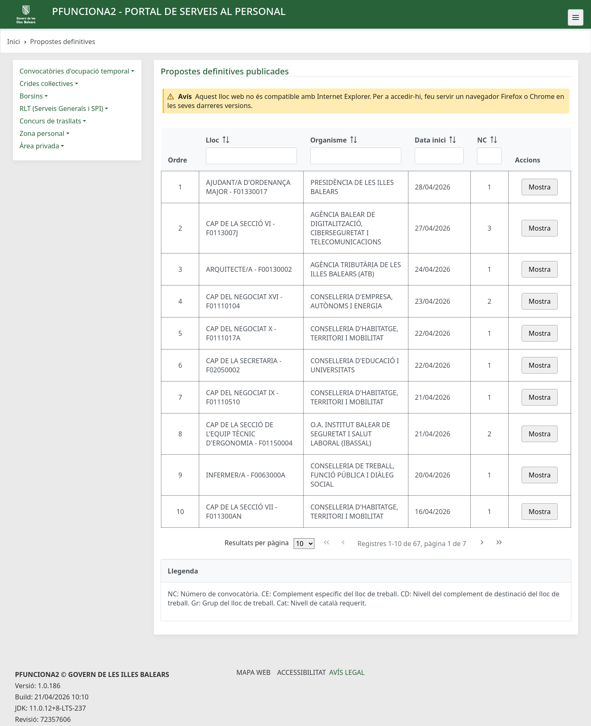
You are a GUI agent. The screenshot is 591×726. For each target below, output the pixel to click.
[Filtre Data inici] (439, 156)
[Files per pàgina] (304, 543)
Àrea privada (39, 145)
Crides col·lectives (46, 83)
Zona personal (42, 133)
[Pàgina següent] (482, 542)
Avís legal (347, 672)
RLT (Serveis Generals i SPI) (61, 108)
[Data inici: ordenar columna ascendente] (439, 149)
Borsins (31, 96)
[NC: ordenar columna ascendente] (489, 149)
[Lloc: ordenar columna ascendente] (251, 149)
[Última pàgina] (499, 542)
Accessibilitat (301, 672)
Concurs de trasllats (50, 121)
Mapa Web (253, 672)
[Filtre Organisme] (355, 156)
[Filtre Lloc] (251, 156)
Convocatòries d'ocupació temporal (74, 71)
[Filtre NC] (489, 156)
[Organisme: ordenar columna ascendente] (356, 149)
